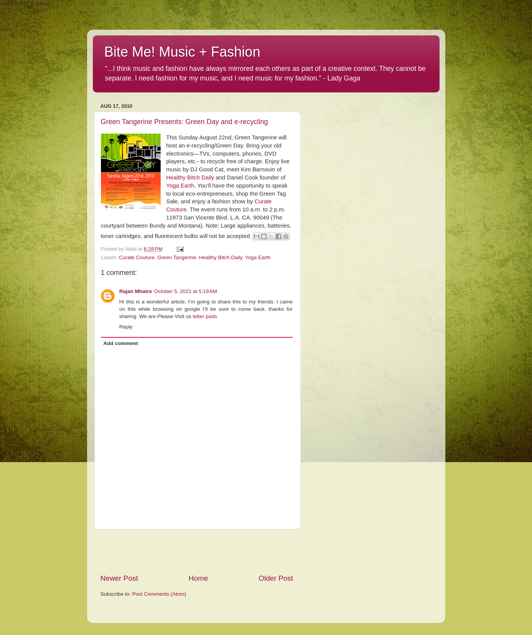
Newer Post (119, 578)
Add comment (120, 343)
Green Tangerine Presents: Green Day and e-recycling (184, 122)
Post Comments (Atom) (159, 594)
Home (198, 578)
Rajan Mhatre (135, 291)
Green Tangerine (177, 257)
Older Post (275, 578)
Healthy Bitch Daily (190, 177)
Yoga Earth (180, 186)
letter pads (205, 316)
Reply (126, 327)
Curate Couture (136, 257)
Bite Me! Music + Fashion (182, 52)
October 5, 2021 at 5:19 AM (185, 291)
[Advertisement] (197, 551)
